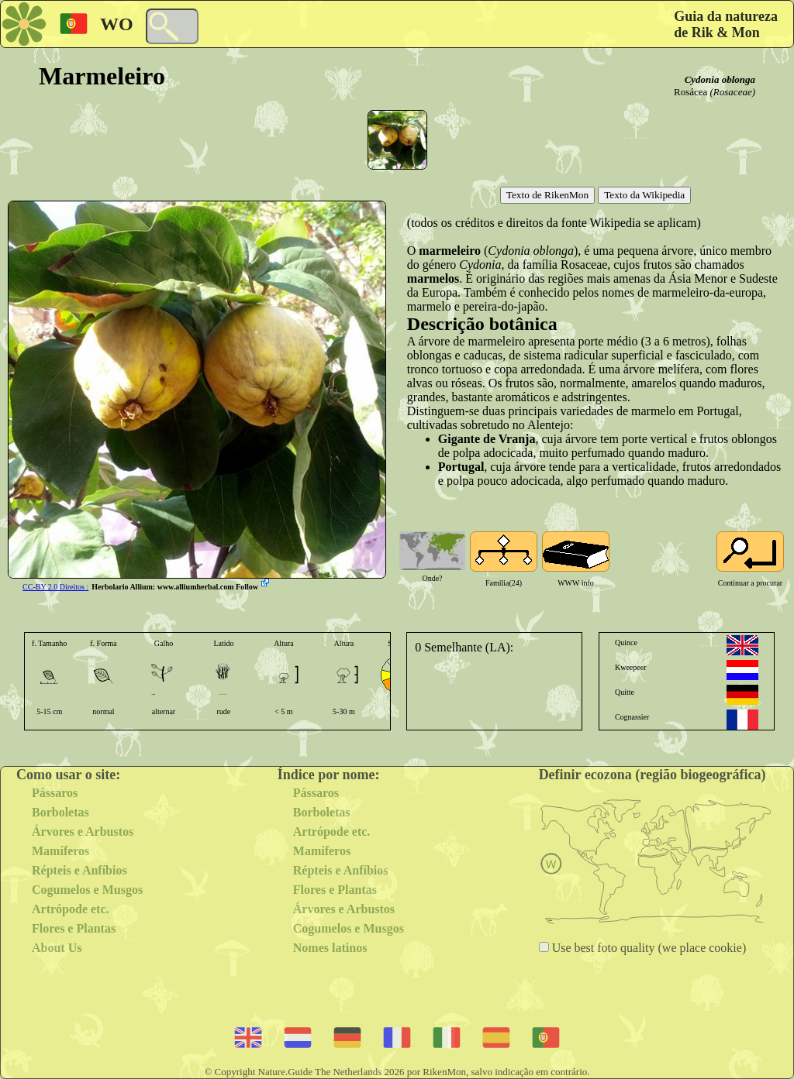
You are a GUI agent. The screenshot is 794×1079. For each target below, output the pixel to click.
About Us (56, 947)
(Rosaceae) (732, 92)
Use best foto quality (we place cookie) (648, 947)
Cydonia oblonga (720, 79)
